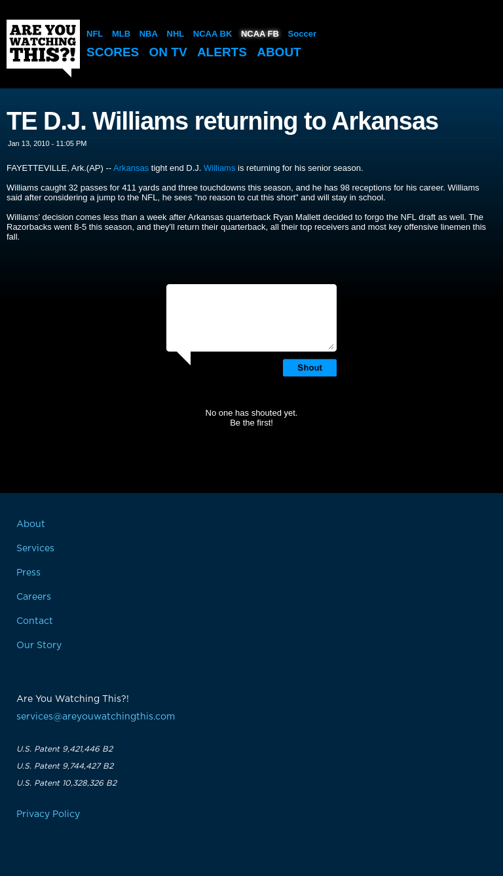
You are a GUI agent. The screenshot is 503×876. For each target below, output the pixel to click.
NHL (176, 34)
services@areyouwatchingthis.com (95, 716)
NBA (149, 34)
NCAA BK (212, 34)
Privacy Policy (48, 814)
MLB (121, 34)
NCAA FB (260, 34)
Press (28, 572)
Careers (33, 597)
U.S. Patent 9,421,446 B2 (64, 749)
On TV (168, 52)
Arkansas (131, 168)
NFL (94, 34)
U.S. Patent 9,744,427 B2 (64, 766)
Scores (112, 52)
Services (35, 548)
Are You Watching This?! (43, 48)
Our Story (39, 645)
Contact (34, 621)
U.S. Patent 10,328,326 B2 (66, 783)
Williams (219, 168)
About (279, 52)
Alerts (222, 52)
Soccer (302, 34)
